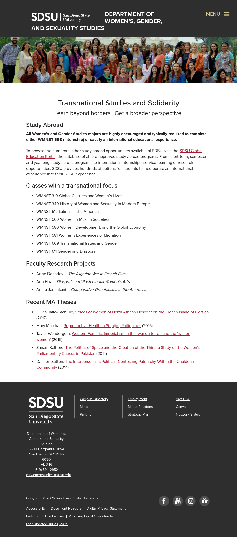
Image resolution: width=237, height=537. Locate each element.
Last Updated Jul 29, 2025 (47, 524)
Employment (137, 399)
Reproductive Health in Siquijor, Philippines (102, 325)
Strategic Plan (138, 414)
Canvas (181, 406)
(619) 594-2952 (46, 470)
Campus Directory (94, 399)
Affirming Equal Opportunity (91, 516)
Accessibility (36, 508)
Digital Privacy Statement (106, 508)
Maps (84, 406)
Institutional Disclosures (45, 516)
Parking (86, 414)
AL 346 (46, 464)
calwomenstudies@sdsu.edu (48, 475)
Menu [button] (213, 14)
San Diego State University (65, 17)
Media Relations (140, 406)
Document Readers (66, 508)
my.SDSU (183, 399)
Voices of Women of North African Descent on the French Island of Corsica (142, 312)
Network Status (188, 414)
